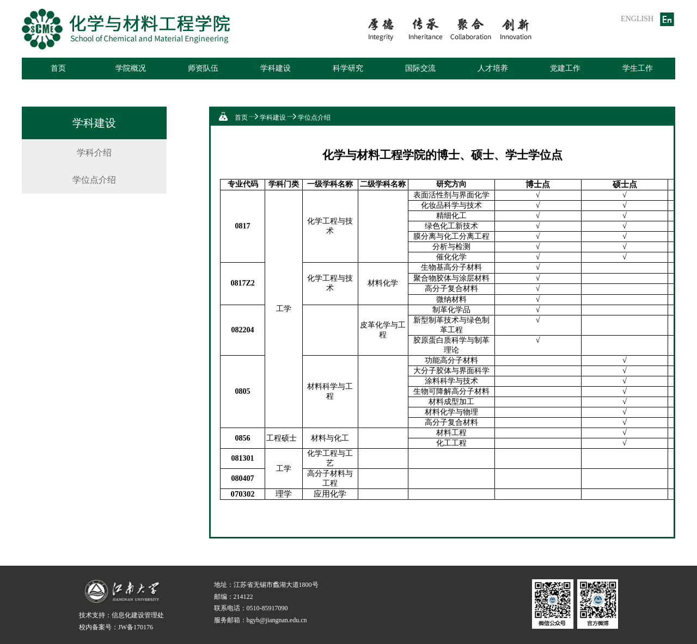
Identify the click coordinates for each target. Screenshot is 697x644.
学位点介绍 (94, 179)
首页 (58, 68)
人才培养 (493, 68)
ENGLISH (637, 19)
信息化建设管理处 (138, 615)
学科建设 (275, 68)
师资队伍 (203, 68)
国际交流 (420, 68)
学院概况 (130, 68)
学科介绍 (94, 152)
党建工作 (565, 68)
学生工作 (637, 68)
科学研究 (348, 68)
